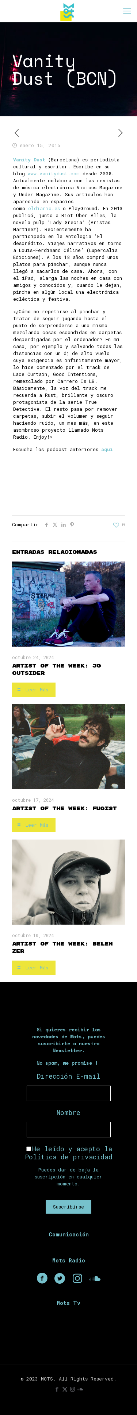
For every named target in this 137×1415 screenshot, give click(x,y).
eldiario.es (44, 208)
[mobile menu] (127, 11)
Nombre (68, 1112)
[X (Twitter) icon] (65, 1389)
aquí (107, 449)
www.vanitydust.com (54, 173)
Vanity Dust (29, 159)
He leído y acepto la (69, 1153)
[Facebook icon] (57, 1389)
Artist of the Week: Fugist (64, 808)
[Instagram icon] (72, 1389)
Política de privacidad (69, 1156)
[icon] (80, 1389)
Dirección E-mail (68, 1076)
